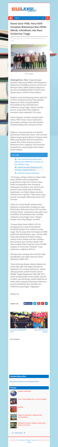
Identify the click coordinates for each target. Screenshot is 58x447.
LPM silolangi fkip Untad (37, 38)
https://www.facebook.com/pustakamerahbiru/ (24, 381)
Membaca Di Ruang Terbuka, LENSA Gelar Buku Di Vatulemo (31, 424)
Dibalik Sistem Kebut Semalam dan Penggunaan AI (30, 416)
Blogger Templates (31, 440)
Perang (20, 407)
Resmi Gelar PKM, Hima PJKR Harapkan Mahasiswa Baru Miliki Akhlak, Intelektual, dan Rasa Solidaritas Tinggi (29, 162)
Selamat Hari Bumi (24, 391)
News (12, 41)
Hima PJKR (26, 38)
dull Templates (20, 440)
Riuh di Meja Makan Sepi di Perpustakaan (32, 399)
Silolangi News (18, 433)
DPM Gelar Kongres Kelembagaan (28, 173)
